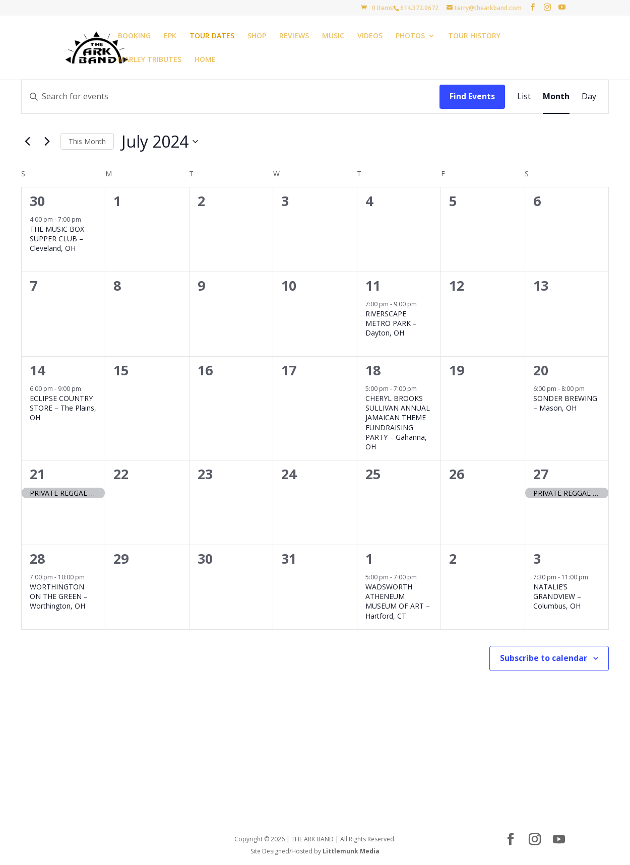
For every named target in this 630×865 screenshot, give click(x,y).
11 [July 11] (373, 285)
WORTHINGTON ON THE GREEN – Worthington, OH (59, 596)
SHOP (256, 36)
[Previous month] (27, 142)
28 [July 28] (37, 558)
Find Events (472, 96)
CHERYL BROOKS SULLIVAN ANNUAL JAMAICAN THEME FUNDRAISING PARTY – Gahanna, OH (397, 422)
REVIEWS (294, 36)
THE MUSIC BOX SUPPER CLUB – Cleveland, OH (57, 238)
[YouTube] (561, 7)
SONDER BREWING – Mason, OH (565, 403)
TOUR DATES (212, 36)
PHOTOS (410, 36)
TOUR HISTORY (474, 36)
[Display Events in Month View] (556, 96)
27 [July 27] (540, 473)
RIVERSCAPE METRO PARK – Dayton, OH (391, 323)
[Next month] (47, 142)
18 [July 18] (373, 370)
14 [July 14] (37, 370)
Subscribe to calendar (543, 657)
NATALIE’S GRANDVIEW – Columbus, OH (557, 596)
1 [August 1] (369, 558)
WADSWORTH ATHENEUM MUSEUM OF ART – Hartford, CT (397, 601)
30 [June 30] (37, 200)
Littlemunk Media (351, 851)
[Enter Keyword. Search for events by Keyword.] (230, 96)
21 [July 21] (37, 473)
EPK (170, 36)
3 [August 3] (537, 558)
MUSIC (333, 36)
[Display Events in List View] (524, 96)
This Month (87, 141)
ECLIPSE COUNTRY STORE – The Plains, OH (63, 408)
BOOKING (134, 36)
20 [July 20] (540, 370)
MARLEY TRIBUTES (149, 60)
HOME (205, 60)
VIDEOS (370, 36)
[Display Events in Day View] (589, 96)
